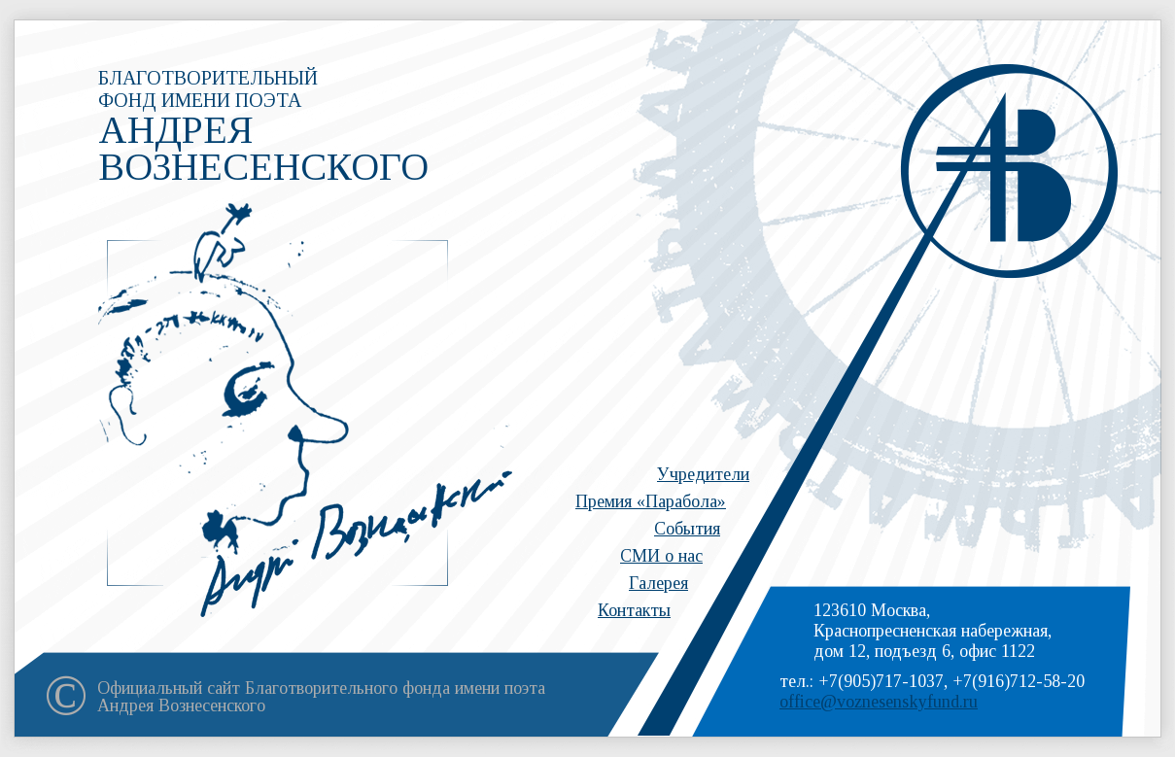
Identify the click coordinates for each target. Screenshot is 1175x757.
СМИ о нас (661, 556)
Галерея (658, 583)
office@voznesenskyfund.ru (878, 701)
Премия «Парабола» (650, 501)
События (687, 528)
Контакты (634, 610)
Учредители (703, 474)
